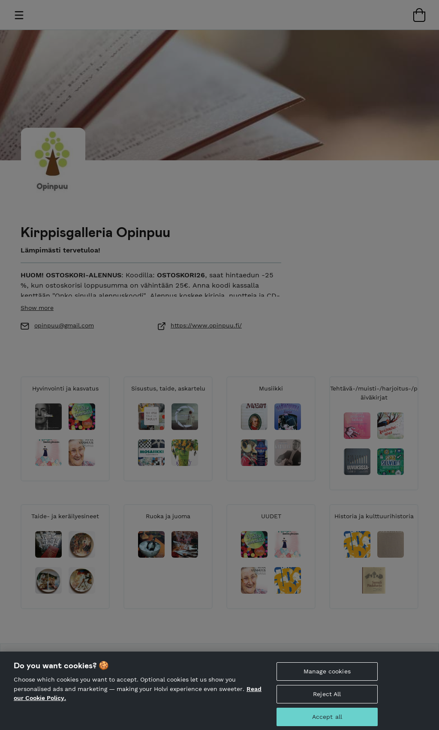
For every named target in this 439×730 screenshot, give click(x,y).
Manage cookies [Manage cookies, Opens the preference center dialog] (327, 676)
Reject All (327, 699)
